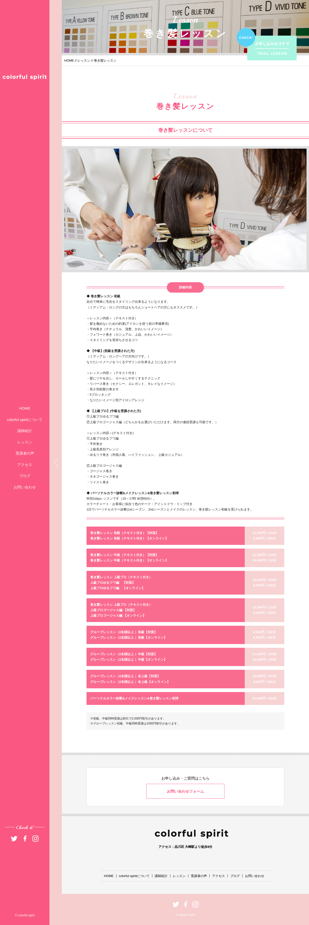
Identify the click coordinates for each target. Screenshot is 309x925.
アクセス (24, 464)
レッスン (24, 442)
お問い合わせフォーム (185, 791)
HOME (24, 408)
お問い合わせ (25, 487)
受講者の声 (25, 453)
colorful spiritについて (25, 419)
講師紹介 (24, 431)
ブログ (24, 476)
